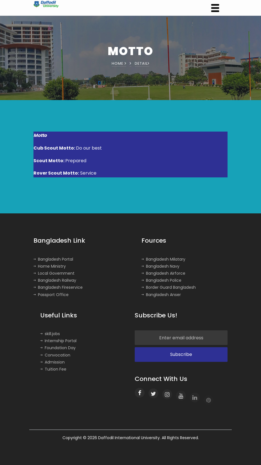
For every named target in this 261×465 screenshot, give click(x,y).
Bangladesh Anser (161, 294)
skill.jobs (50, 334)
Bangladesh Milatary (163, 259)
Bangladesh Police (161, 280)
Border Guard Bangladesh (168, 287)
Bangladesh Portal (53, 259)
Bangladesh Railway (54, 280)
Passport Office (51, 294)
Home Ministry (49, 266)
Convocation (55, 355)
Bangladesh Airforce (163, 273)
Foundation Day (58, 348)
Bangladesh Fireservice (58, 287)
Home (119, 63)
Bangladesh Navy (160, 266)
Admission (52, 362)
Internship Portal (58, 341)
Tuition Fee (53, 369)
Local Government (54, 273)
